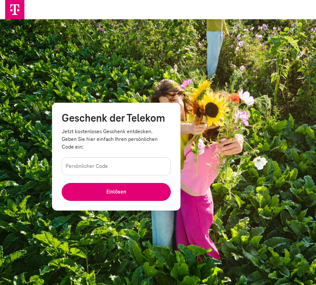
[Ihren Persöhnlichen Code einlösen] (116, 192)
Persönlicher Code (88, 165)
